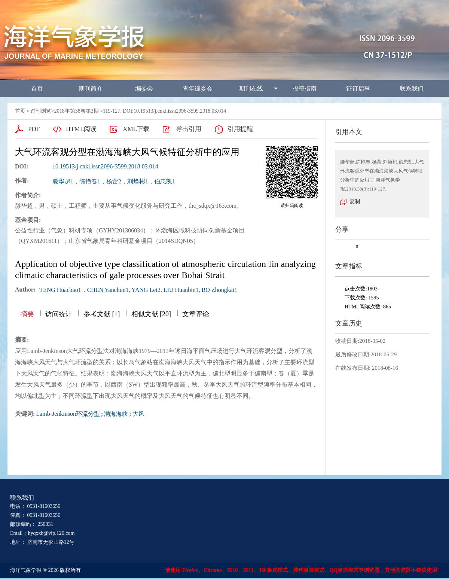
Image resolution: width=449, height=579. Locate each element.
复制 (354, 201)
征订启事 (358, 88)
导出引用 (188, 128)
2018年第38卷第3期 (76, 111)
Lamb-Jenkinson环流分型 (68, 414)
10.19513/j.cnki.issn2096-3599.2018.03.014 (105, 166)
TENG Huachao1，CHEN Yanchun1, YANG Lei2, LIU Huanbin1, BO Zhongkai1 (138, 290)
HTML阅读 (81, 128)
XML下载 (136, 128)
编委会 (144, 88)
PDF (34, 128)
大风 (138, 414)
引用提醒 (240, 128)
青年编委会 (198, 88)
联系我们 (412, 88)
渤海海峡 (116, 414)
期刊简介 (91, 88)
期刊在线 (251, 88)
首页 (37, 88)
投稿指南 (305, 88)
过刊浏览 (40, 111)
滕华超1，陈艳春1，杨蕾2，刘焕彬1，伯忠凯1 (113, 181)
